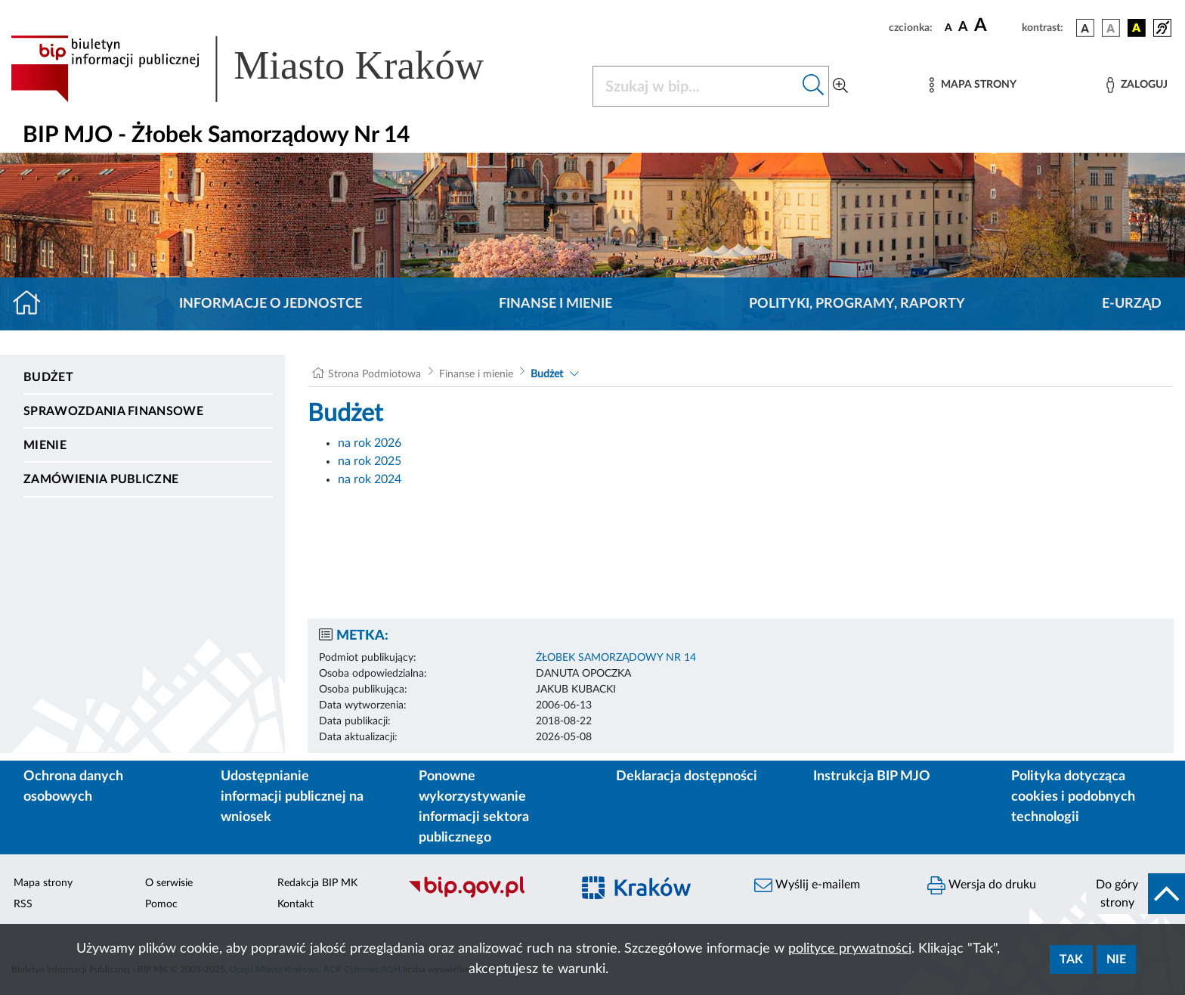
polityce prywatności (849, 949)
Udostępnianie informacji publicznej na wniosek (292, 797)
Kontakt (295, 904)
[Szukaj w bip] (813, 86)
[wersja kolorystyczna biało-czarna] (1111, 28)
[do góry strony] (1135, 893)
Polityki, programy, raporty (857, 304)
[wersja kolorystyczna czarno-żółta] (1136, 28)
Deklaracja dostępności (686, 776)
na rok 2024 (369, 479)
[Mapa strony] (972, 85)
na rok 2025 (369, 461)
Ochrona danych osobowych (73, 787)
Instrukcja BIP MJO (871, 776)
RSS (23, 904)
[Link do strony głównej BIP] (269, 69)
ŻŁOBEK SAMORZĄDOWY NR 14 (616, 657)
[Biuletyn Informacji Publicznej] (482, 896)
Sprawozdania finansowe (113, 411)
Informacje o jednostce (270, 304)
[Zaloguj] (1136, 85)
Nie (1116, 959)
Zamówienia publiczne (100, 479)
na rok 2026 (369, 443)
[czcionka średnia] (963, 27)
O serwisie (169, 883)
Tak (1071, 959)
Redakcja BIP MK (317, 883)
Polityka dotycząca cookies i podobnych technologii (1073, 797)
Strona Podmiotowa (374, 374)
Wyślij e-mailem (807, 885)
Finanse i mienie (555, 304)
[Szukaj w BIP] (695, 86)
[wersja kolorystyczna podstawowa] (1085, 28)
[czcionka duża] (996, 25)
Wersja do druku (981, 885)
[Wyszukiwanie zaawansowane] (840, 86)
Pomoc (161, 904)
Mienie (45, 445)
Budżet (48, 377)
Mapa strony (43, 883)
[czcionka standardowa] (948, 27)
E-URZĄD (1132, 304)
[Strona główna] (32, 304)
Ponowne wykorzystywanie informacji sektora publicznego (474, 807)
